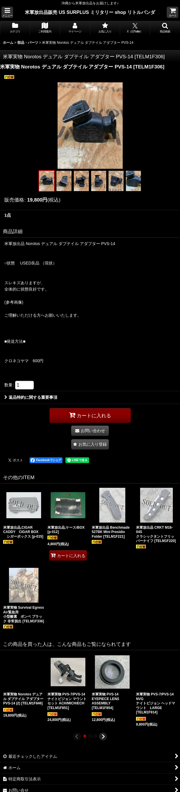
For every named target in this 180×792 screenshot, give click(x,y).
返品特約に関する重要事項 (30, 397)
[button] (7, 12)
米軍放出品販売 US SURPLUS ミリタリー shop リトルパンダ (90, 12)
